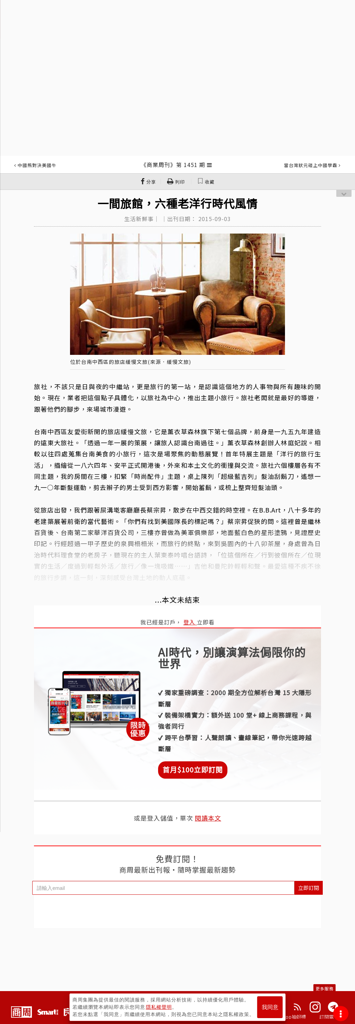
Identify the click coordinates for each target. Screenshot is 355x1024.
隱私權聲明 (159, 1007)
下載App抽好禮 (289, 1016)
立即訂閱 (308, 887)
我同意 (270, 1007)
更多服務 (324, 988)
